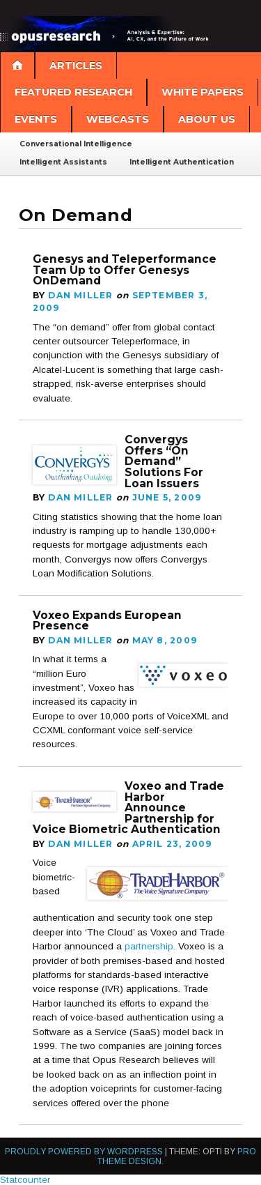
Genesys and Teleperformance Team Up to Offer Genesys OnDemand (124, 269)
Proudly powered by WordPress (84, 1151)
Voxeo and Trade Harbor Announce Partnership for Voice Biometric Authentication (128, 807)
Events (36, 119)
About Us (206, 119)
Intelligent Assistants (63, 162)
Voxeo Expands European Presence (107, 621)
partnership (149, 946)
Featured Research (73, 92)
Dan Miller (80, 295)
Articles (75, 65)
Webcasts (117, 119)
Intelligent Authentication (181, 162)
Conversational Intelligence (75, 143)
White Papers (202, 92)
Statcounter (25, 1180)
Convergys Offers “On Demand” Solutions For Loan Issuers (164, 461)
